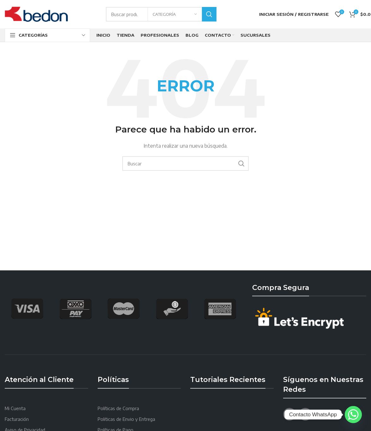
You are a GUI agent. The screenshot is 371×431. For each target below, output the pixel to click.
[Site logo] (36, 13)
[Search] (185, 163)
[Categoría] (175, 14)
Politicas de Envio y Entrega (126, 419)
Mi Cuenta (15, 408)
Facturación (17, 419)
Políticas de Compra (118, 408)
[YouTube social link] (305, 414)
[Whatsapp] (353, 414)
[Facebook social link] (289, 414)
